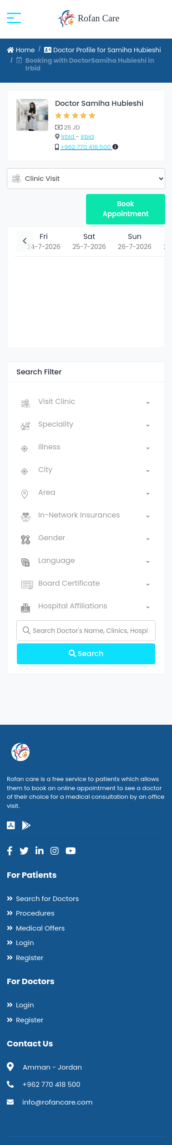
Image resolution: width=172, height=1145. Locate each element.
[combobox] (94, 403)
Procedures (35, 913)
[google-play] (26, 825)
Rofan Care (88, 19)
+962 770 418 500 (86, 147)
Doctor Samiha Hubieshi (99, 103)
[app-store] (11, 825)
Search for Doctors (47, 898)
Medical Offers (40, 928)
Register (29, 957)
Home (21, 50)
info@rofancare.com (57, 1102)
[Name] (86, 630)
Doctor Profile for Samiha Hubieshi (102, 50)
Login (25, 942)
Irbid (68, 136)
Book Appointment (125, 209)
